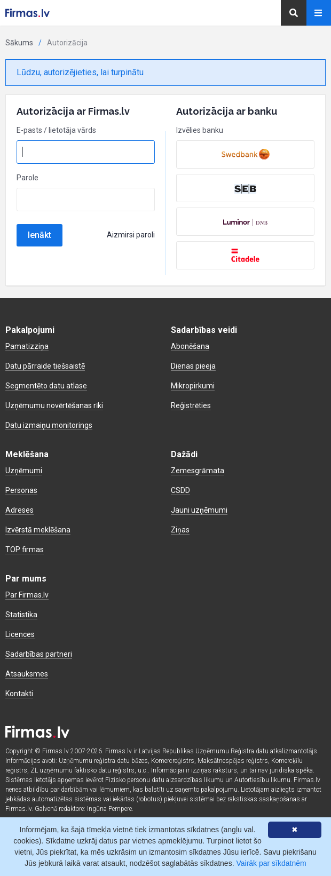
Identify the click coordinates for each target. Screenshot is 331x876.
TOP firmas (24, 549)
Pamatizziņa (27, 346)
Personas (21, 490)
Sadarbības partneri (38, 654)
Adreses (19, 510)
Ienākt (39, 235)
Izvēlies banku (199, 130)
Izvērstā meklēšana (37, 529)
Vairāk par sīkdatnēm (271, 863)
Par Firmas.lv (27, 595)
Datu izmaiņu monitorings (48, 425)
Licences (20, 634)
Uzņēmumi (23, 470)
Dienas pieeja (193, 366)
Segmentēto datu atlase (46, 385)
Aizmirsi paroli (131, 234)
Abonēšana (190, 346)
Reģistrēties (191, 405)
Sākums (19, 42)
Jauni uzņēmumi (199, 510)
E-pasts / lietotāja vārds (56, 130)
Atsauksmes (26, 674)
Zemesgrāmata (197, 470)
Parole (27, 177)
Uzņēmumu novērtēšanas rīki (54, 405)
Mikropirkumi (193, 385)
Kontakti (19, 693)
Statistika (21, 614)
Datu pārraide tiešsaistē (45, 366)
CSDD (180, 490)
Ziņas (180, 529)
